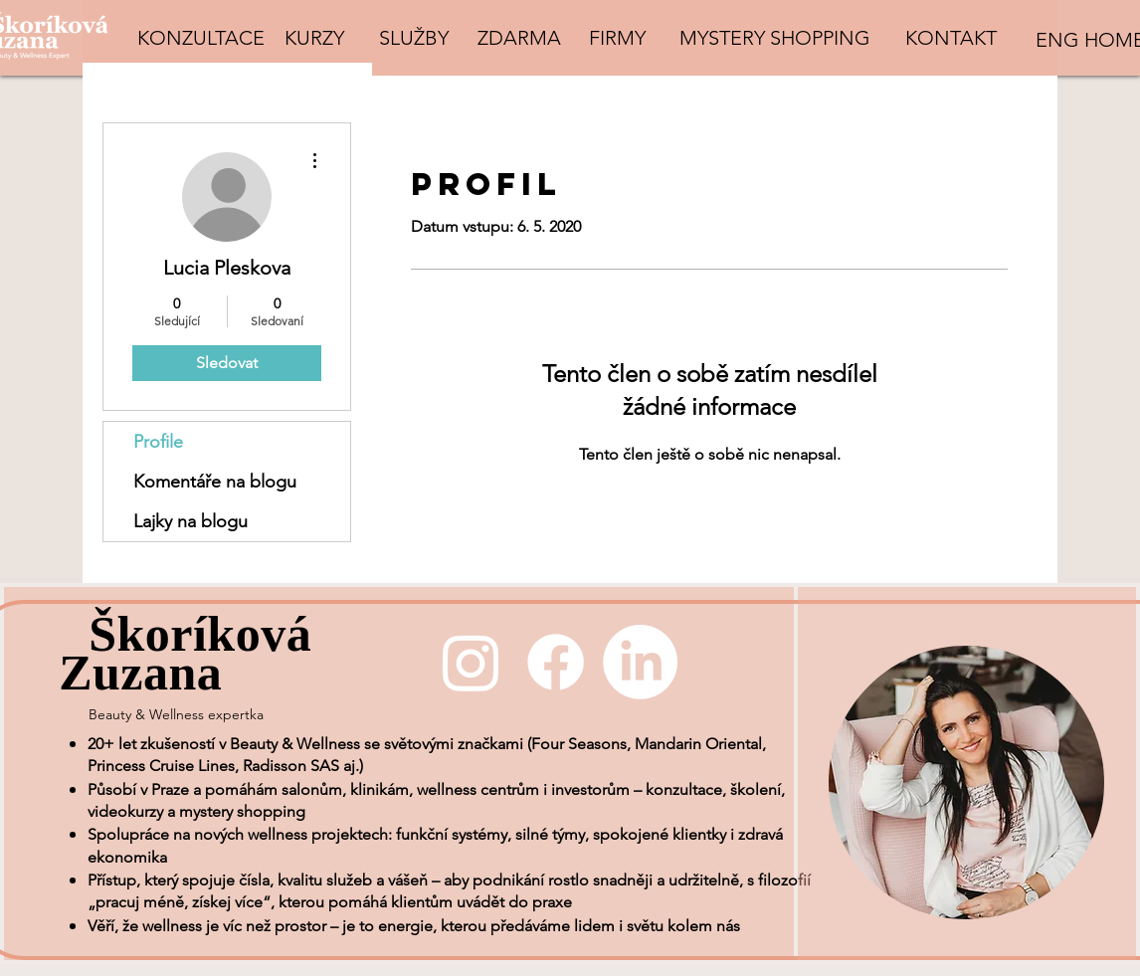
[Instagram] (471, 662)
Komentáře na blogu (214, 481)
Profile (158, 442)
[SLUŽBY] (413, 38)
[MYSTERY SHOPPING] (774, 38)
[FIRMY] (616, 38)
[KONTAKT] (951, 38)
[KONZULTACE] (201, 38)
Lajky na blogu (190, 521)
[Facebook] (555, 662)
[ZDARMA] (519, 38)
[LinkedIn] (640, 662)
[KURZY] (314, 38)
